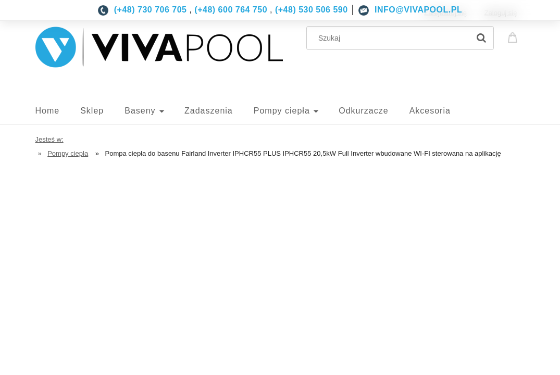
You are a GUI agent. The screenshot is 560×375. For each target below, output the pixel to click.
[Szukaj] (481, 38)
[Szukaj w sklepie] (389, 38)
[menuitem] (58, 111)
